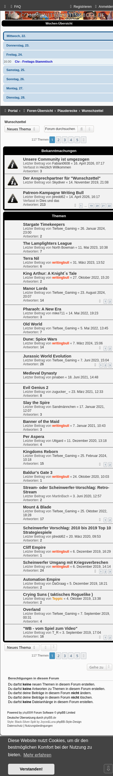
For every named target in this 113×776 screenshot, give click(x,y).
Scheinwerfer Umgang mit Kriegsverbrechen (65, 562)
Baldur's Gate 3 (37, 472)
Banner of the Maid (41, 421)
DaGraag (59, 584)
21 (103, 205)
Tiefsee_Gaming (64, 229)
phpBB (27, 712)
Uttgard (57, 441)
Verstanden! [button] (31, 769)
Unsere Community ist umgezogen (56, 159)
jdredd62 (58, 197)
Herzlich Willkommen (55, 167)
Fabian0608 (61, 163)
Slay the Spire (36, 402)
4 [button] (71, 139)
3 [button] (65, 139)
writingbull (60, 263)
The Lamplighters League (47, 243)
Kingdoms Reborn (40, 451)
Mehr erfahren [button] (37, 755)
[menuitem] (15, 7)
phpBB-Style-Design (68, 721)
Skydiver (58, 182)
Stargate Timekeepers (44, 224)
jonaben (58, 377)
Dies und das (49, 201)
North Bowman (63, 247)
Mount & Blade (37, 507)
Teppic (57, 599)
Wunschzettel (15, 122)
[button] (83, 139)
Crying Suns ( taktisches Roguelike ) (58, 594)
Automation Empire (41, 579)
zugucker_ (60, 392)
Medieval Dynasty (40, 373)
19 (91, 205)
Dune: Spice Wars (40, 339)
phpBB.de (50, 717)
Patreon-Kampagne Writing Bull (53, 192)
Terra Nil (31, 258)
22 (109, 205)
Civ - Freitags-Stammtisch (34, 61)
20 (97, 205)
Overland (32, 609)
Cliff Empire (34, 547)
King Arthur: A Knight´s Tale (50, 273)
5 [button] (77, 139)
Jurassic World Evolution (47, 356)
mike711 (58, 313)
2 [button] (58, 139)
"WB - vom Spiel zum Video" (50, 628)
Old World (32, 324)
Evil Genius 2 (35, 387)
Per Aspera (33, 436)
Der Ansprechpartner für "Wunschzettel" (62, 178)
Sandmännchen (64, 407)
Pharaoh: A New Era (42, 309)
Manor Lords (35, 288)
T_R (55, 633)
